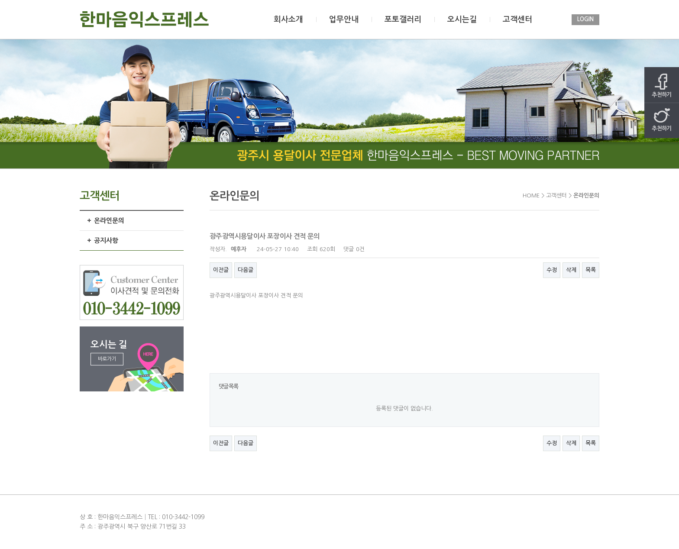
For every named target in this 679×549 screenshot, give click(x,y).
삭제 (571, 270)
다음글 (245, 270)
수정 (551, 270)
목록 (590, 270)
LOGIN (585, 19)
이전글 (221, 270)
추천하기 (662, 85)
